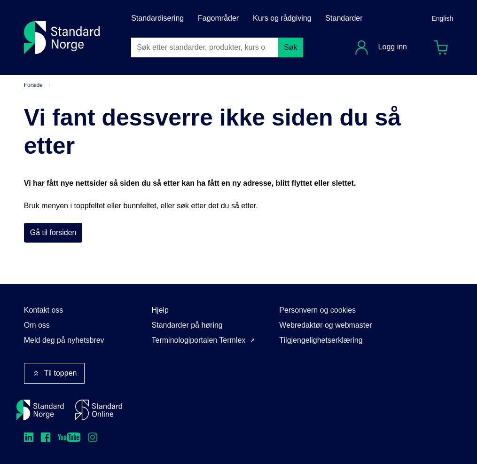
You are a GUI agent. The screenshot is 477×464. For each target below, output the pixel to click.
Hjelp (160, 310)
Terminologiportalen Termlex (199, 340)
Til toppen (54, 373)
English (442, 18)
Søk (290, 47)
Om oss (37, 325)
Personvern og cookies (317, 310)
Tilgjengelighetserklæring (320, 340)
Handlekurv (444, 45)
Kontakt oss (43, 310)
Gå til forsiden (53, 232)
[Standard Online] (98, 410)
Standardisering (157, 18)
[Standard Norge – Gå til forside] (40, 410)
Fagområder (218, 18)
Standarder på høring (187, 325)
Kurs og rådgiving (282, 18)
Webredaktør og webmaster (325, 325)
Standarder (343, 18)
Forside (33, 85)
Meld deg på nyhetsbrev (64, 340)
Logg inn (391, 47)
